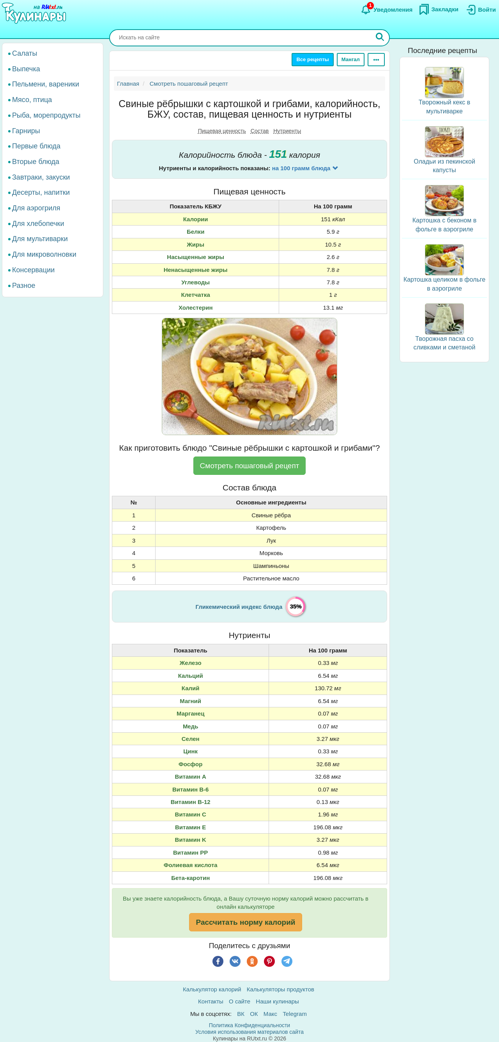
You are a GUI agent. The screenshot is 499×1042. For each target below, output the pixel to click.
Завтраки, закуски (41, 177)
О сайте (239, 1001)
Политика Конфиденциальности (249, 1025)
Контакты (210, 1001)
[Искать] (380, 37)
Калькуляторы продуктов (280, 989)
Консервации (33, 270)
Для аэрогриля (36, 208)
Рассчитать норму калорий (245, 922)
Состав (260, 131)
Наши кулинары (277, 1001)
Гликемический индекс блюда (239, 606)
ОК (254, 1013)
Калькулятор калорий (212, 989)
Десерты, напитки (41, 192)
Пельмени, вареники (45, 84)
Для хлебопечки (38, 223)
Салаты (24, 53)
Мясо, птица (32, 100)
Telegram (295, 1013)
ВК (240, 1013)
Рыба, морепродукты (46, 115)
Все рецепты (312, 59)
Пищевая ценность (222, 131)
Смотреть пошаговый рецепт (249, 466)
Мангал (351, 59)
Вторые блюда (35, 162)
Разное (23, 285)
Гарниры (26, 131)
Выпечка (26, 69)
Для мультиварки (40, 239)
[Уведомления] (386, 10)
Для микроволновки (44, 254)
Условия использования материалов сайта (249, 1032)
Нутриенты (287, 131)
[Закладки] (438, 9)
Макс (270, 1013)
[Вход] (480, 10)
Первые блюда (36, 146)
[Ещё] (376, 59)
